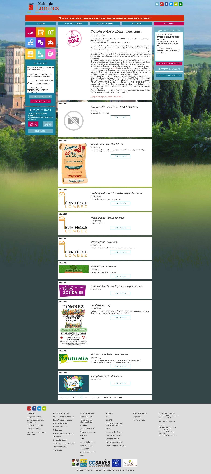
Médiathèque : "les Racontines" (107, 217)
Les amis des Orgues (114, 432)
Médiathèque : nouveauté (104, 242)
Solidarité (83, 425)
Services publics (86, 445)
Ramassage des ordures (104, 266)
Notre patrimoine (60, 427)
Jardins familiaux (60, 447)
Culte (82, 439)
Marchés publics (33, 429)
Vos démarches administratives (86, 421)
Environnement (86, 417)
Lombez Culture (112, 439)
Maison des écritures (114, 442)
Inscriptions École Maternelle (106, 376)
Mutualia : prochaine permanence (109, 354)
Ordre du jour (33, 124)
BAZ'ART (109, 420)
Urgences (136, 417)
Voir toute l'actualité (40, 96)
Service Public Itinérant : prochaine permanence (117, 286)
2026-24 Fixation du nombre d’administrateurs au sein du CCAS (40, 116)
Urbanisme (57, 430)
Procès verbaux (48, 124)
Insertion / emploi (87, 429)
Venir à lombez (139, 420)
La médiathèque (59, 440)
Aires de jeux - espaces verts (64, 443)
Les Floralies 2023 (100, 305)
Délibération (40, 131)
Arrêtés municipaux (40, 101)
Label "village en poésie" (63, 420)
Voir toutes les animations (169, 64)
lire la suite (120, 117)
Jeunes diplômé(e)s (87, 442)
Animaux (83, 435)
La (40, 24)
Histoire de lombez (60, 423)
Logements (84, 449)
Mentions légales (114, 470)
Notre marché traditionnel (63, 433)
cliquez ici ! (146, 18)
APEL (108, 417)
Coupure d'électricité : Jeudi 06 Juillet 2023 (114, 107)
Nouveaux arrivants (87, 452)
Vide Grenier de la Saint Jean (107, 144)
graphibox (102, 470)
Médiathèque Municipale (116, 445)
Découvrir (73, 24)
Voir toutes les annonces (169, 75)
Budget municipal (34, 417)
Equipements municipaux (63, 417)
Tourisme (57, 437)
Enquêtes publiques (35, 425)
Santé (82, 456)
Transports (57, 450)
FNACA (109, 429)
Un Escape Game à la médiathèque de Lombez (117, 193)
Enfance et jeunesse (88, 432)
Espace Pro (128, 470)
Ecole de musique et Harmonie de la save (114, 424)
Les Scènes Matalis (113, 435)
